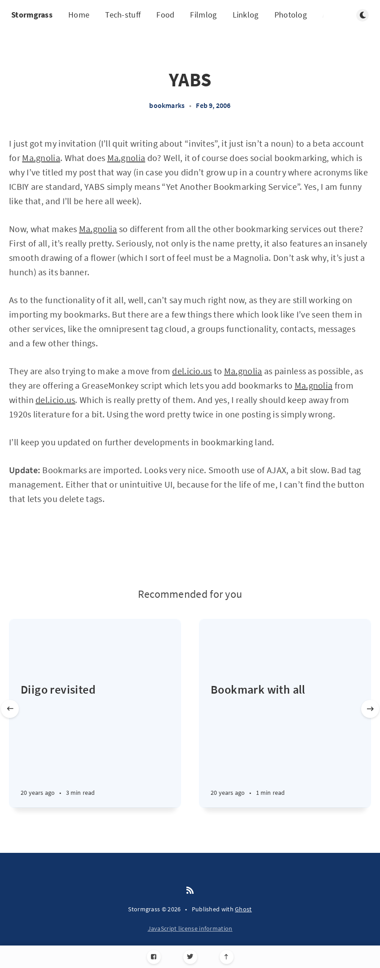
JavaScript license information (190, 928)
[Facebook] (154, 957)
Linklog (246, 14)
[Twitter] (190, 957)
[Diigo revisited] (95, 744)
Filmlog (203, 14)
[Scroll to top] (227, 957)
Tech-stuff (123, 14)
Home (78, 14)
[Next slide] (370, 709)
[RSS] (190, 891)
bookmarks (167, 105)
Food (165, 14)
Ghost (243, 909)
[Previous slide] (10, 709)
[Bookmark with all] (285, 744)
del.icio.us (192, 370)
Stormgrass (32, 14)
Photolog (290, 14)
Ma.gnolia (41, 157)
